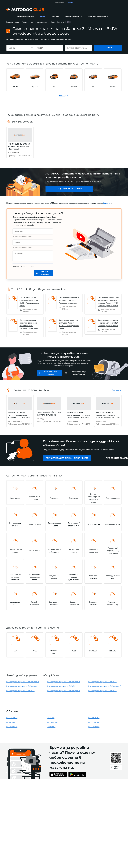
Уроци (24, 22)
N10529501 (11, 722)
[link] (25, 16)
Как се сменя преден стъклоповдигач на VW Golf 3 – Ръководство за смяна (29, 301)
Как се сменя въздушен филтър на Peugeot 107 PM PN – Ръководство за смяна (69, 324)
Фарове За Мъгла (57, 22)
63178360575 (11, 726)
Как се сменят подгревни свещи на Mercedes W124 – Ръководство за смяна (108, 323)
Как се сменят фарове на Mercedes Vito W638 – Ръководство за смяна (69, 300)
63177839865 (93, 726)
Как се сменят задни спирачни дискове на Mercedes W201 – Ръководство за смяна (29, 324)
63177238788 (93, 722)
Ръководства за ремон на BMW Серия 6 (63, 690)
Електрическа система (38, 22)
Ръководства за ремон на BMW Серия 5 (63, 681)
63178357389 (52, 722)
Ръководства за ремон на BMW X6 (102, 690)
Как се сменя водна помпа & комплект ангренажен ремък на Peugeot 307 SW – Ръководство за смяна (108, 301)
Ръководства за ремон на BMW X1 (20, 690)
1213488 (50, 717)
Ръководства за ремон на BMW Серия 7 (104, 686)
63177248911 (11, 717)
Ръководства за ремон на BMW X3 (61, 686)
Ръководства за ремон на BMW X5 (102, 681)
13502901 (51, 726)
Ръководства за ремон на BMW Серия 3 (22, 681)
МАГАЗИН (59, 2)
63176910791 (93, 717)
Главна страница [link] (12, 22)
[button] (73, 16)
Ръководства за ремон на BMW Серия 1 (22, 686)
